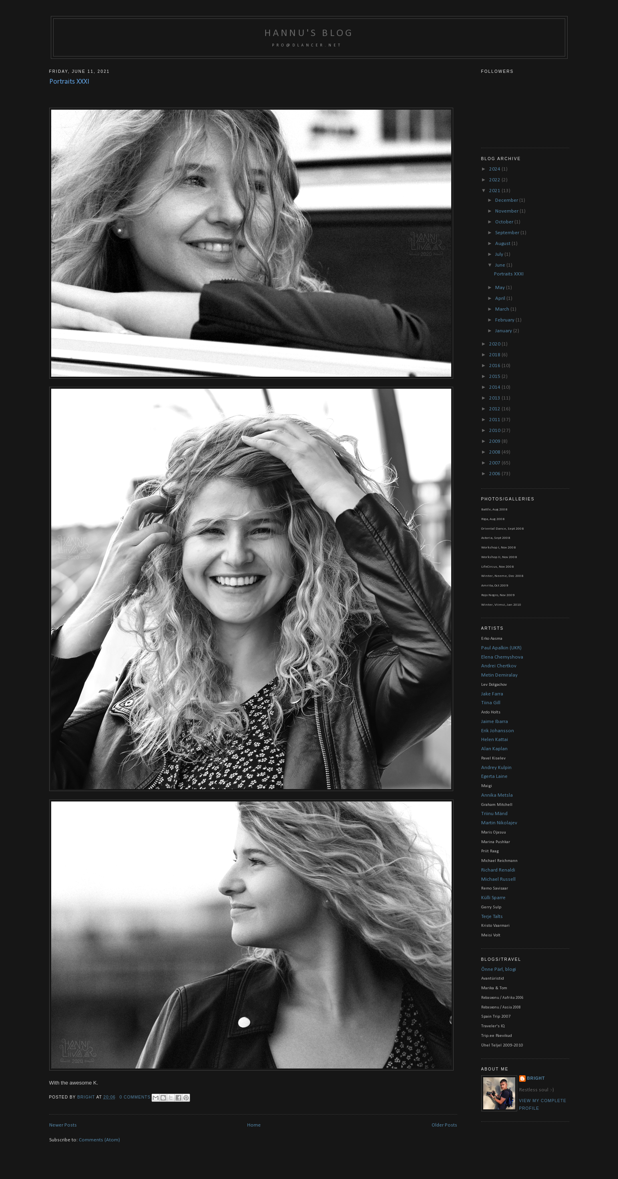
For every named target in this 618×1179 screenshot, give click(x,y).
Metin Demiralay (499, 675)
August (503, 243)
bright (86, 1097)
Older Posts (444, 1125)
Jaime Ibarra (494, 721)
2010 (495, 430)
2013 (495, 398)
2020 (495, 344)
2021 (495, 190)
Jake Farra (492, 694)
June (500, 265)
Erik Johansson (497, 730)
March (502, 309)
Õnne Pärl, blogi (498, 969)
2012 (495, 409)
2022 (495, 180)
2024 (495, 169)
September (507, 232)
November (507, 211)
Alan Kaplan (494, 748)
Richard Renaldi (498, 870)
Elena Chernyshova (502, 657)
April (500, 298)
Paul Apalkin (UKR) (501, 648)
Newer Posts (63, 1125)
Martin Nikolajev (499, 823)
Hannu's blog (309, 33)
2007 (495, 463)
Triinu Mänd (494, 813)
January (504, 330)
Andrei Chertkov (498, 666)
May (500, 287)
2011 (495, 419)
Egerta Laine (494, 776)
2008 (495, 452)
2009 (495, 441)
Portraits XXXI (69, 82)
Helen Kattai (494, 739)
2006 (495, 473)
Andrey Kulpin (496, 767)
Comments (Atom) (99, 1140)
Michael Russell (498, 879)
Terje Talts (492, 916)
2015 (495, 376)
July (499, 254)
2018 (495, 355)
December (507, 200)
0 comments (135, 1097)
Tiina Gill (490, 702)
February (505, 320)
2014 (495, 387)
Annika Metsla (497, 795)
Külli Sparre (493, 897)
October (504, 222)
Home (254, 1125)
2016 (495, 365)
